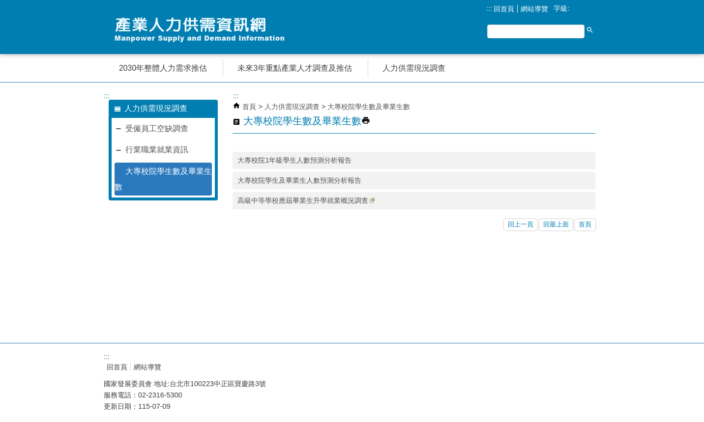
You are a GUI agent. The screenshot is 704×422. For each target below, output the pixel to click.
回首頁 (504, 9)
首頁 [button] (585, 224)
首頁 (249, 107)
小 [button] (575, 9)
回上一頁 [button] (520, 224)
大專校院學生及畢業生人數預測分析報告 (299, 180)
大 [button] (596, 9)
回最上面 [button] (556, 224)
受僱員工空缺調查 (156, 128)
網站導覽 (534, 9)
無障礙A (561, 366)
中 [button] (586, 9)
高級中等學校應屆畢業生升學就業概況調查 (306, 200)
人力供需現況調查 (293, 107)
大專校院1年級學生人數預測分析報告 (294, 160)
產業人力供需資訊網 (202, 29)
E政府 (510, 364)
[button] (590, 30)
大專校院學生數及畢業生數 (163, 179)
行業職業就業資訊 (156, 149)
